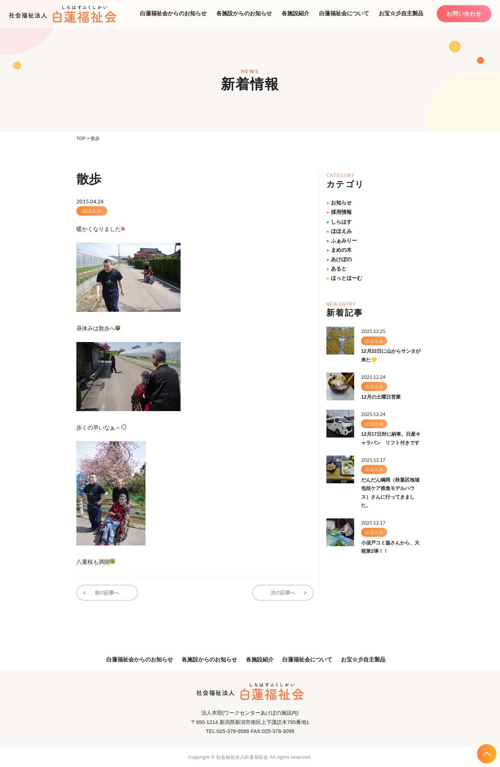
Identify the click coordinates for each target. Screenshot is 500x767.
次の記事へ (283, 592)
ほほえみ (92, 211)
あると (336, 269)
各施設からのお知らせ (244, 13)
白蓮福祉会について (344, 13)
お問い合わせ (464, 14)
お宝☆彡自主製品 (401, 13)
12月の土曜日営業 (381, 397)
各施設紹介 (295, 13)
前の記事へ (107, 592)
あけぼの (339, 259)
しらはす (339, 222)
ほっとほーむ (344, 278)
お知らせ (339, 203)
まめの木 (339, 250)
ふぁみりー (341, 240)
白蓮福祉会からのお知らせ (173, 13)
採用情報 (339, 212)
